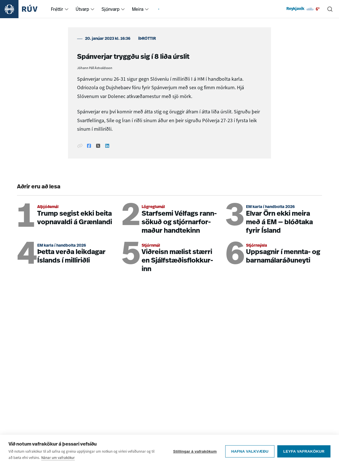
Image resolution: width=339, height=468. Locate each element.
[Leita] (329, 9)
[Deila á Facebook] (89, 146)
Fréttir (57, 9)
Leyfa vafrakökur (303, 451)
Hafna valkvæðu (249, 451)
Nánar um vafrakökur (58, 457)
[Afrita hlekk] (80, 146)
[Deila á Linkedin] (107, 146)
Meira (137, 9)
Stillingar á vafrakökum (195, 451)
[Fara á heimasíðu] (23, 9)
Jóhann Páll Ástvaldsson (94, 68)
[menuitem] (66, 9)
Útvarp (82, 9)
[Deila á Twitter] (98, 146)
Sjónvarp (110, 9)
